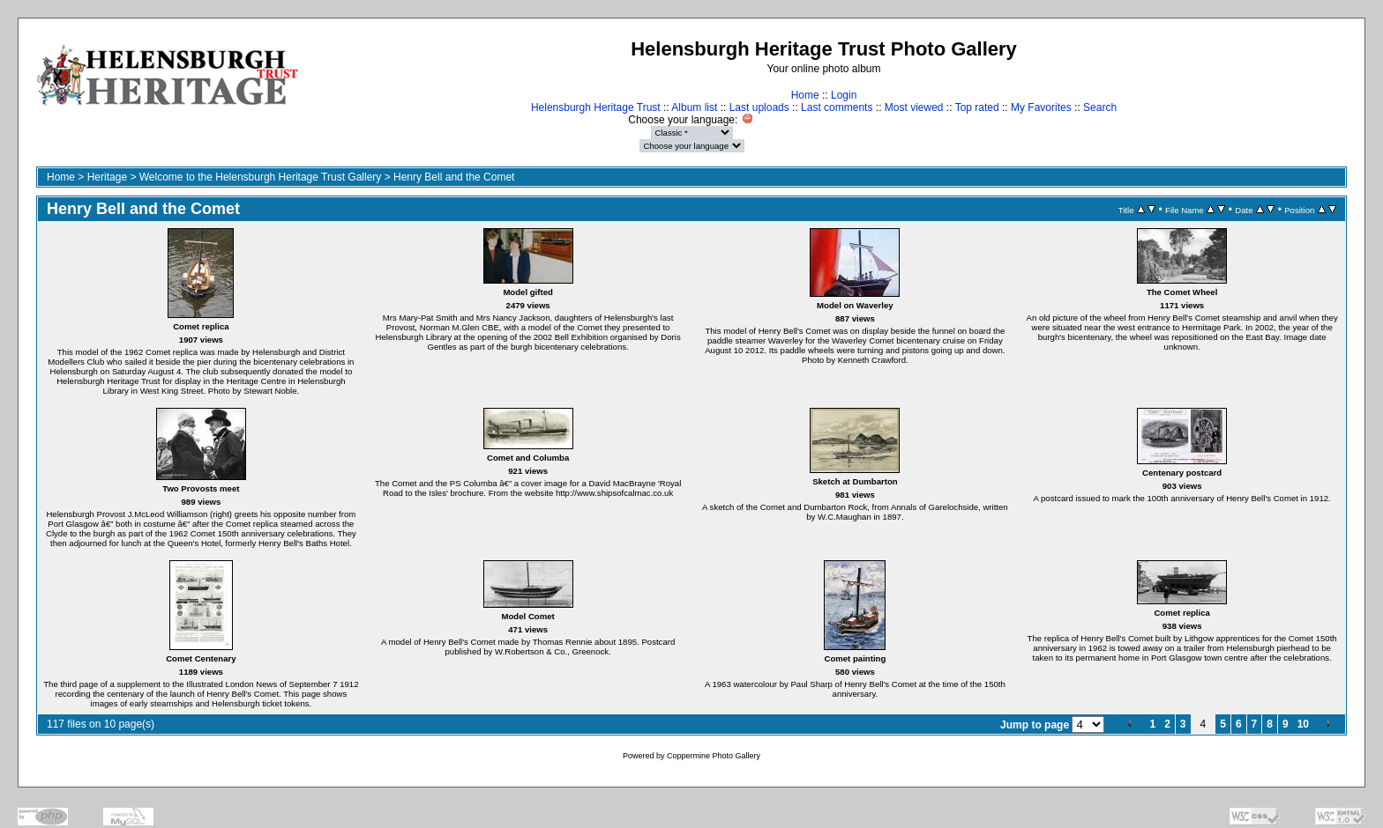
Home (805, 95)
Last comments (836, 107)
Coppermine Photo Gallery (713, 755)
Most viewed (914, 107)
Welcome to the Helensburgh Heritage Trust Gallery (260, 177)
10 (1303, 724)
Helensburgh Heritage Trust (596, 107)
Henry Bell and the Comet (453, 177)
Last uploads (759, 107)
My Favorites (1041, 107)
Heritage (107, 177)
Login (843, 95)
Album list (694, 107)
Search (1100, 107)
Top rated (977, 107)
